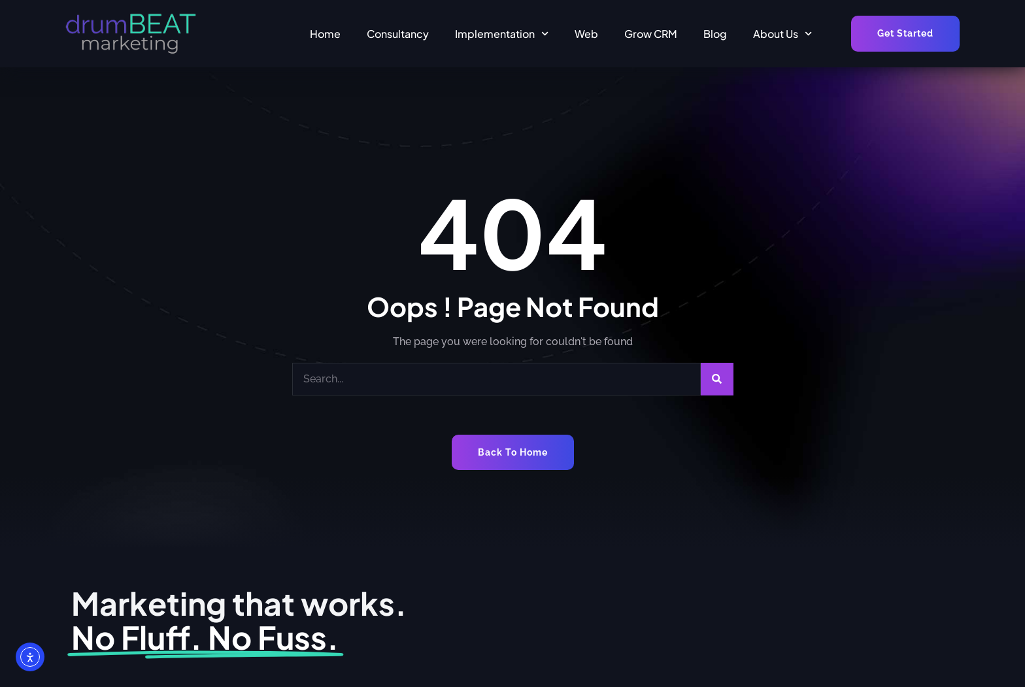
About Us (782, 33)
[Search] (717, 379)
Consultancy (398, 33)
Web (586, 33)
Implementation (501, 33)
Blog (715, 33)
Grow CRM (650, 33)
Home (325, 33)
